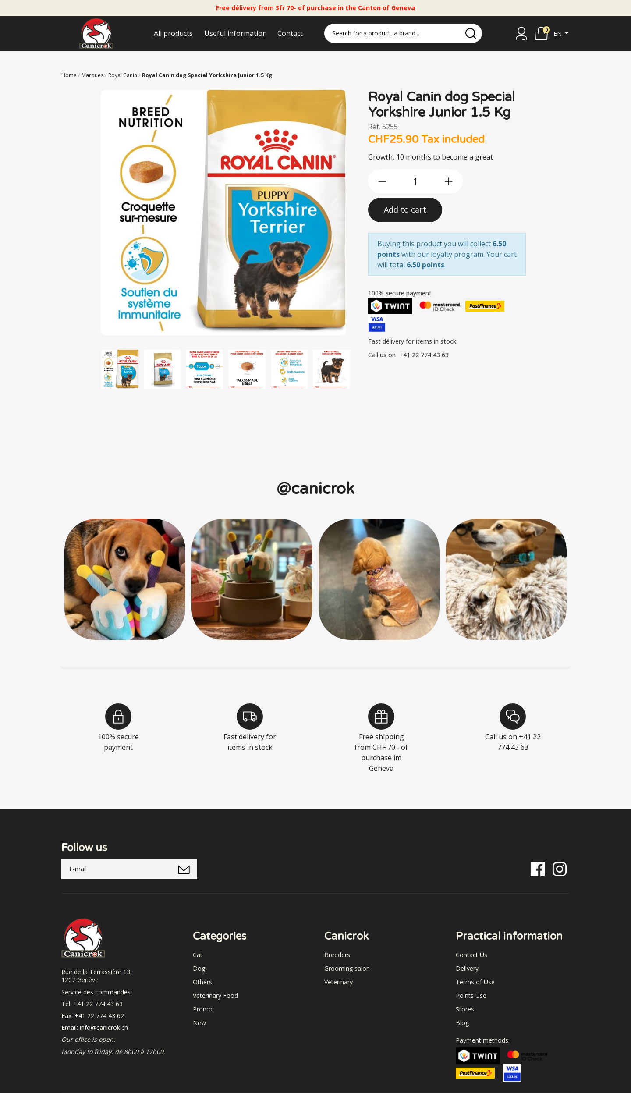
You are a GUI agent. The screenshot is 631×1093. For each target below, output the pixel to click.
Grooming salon (347, 968)
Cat (197, 955)
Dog (199, 968)
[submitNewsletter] (183, 869)
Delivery (467, 968)
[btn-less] (382, 181)
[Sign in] (521, 33)
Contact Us (471, 955)
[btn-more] (448, 181)
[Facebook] (538, 868)
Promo (203, 1009)
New (199, 1022)
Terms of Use (475, 982)
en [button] (558, 33)
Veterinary (338, 982)
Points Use (471, 995)
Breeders (337, 955)
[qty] (415, 181)
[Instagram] (559, 868)
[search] (470, 33)
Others (202, 982)
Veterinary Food (215, 995)
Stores (465, 1009)
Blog (462, 1022)
